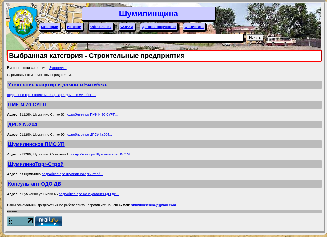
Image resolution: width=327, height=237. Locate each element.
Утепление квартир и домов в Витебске (57, 84)
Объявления (100, 27)
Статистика (194, 27)
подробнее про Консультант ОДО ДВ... (89, 194)
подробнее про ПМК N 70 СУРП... (92, 114)
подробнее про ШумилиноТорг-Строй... (72, 174)
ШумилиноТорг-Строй (35, 164)
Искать (255, 37)
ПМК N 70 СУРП (27, 104)
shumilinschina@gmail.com (153, 205)
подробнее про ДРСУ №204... (89, 134)
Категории (49, 27)
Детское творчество (159, 27)
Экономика (58, 68)
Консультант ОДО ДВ (34, 184)
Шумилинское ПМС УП (36, 144)
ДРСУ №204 (22, 124)
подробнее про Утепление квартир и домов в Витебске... (51, 95)
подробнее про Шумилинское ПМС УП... (103, 154)
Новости (74, 27)
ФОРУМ (126, 27)
